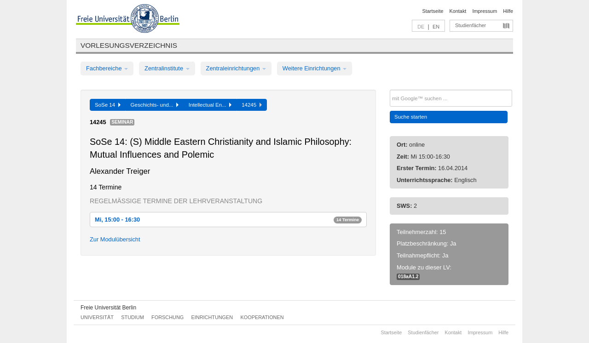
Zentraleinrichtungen (236, 68)
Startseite (433, 11)
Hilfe (508, 11)
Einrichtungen (212, 317)
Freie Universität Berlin (108, 307)
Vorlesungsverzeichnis (129, 45)
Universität (97, 317)
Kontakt (458, 11)
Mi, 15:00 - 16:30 (228, 219)
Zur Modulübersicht (115, 239)
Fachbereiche (107, 68)
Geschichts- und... (155, 105)
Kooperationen (262, 317)
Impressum (484, 11)
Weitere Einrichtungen (314, 68)
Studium (132, 317)
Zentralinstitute (167, 68)
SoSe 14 (108, 105)
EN (436, 26)
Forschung (167, 317)
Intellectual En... (210, 105)
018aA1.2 (408, 276)
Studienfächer (470, 25)
